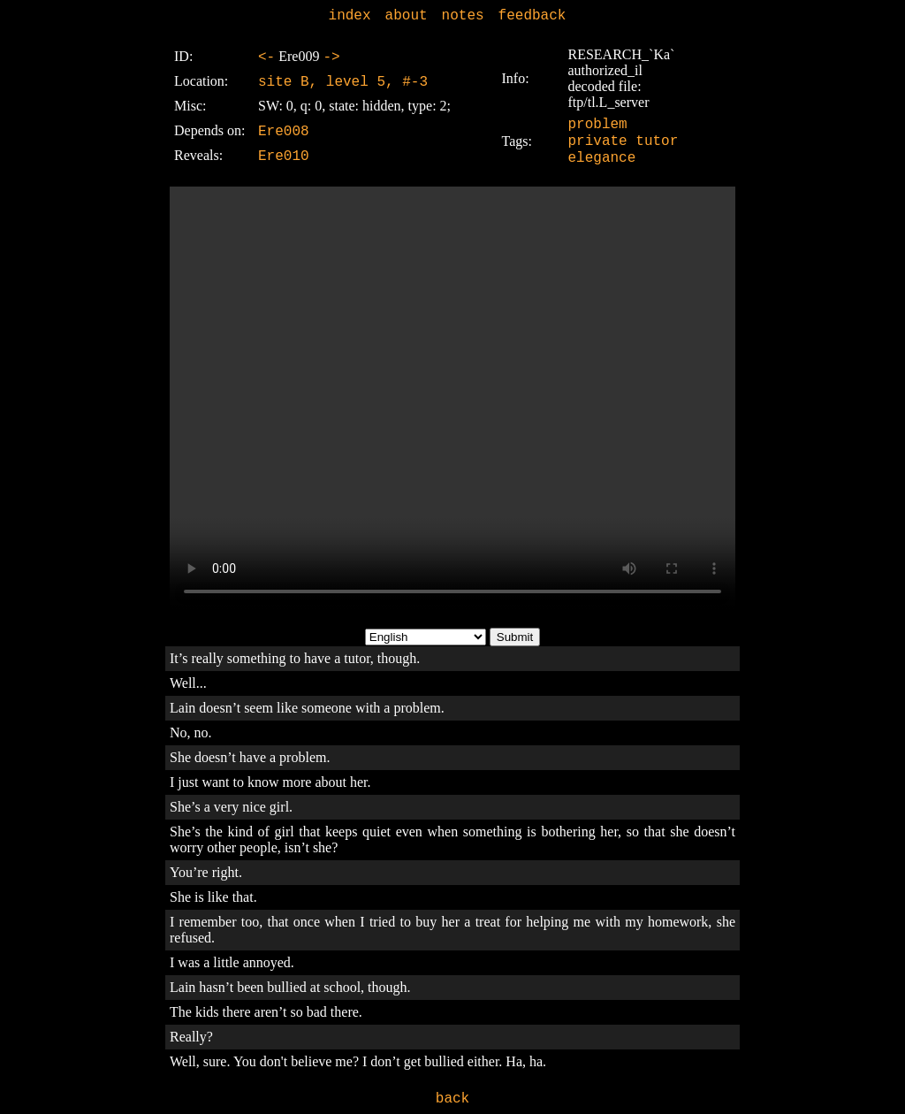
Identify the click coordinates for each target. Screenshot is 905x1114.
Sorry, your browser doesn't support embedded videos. (452, 399)
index (350, 16)
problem (597, 125)
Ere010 (283, 156)
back (452, 1099)
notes (463, 16)
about (406, 16)
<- (266, 57)
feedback (532, 16)
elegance (602, 158)
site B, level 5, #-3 (343, 82)
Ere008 (283, 132)
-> (331, 57)
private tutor (623, 141)
